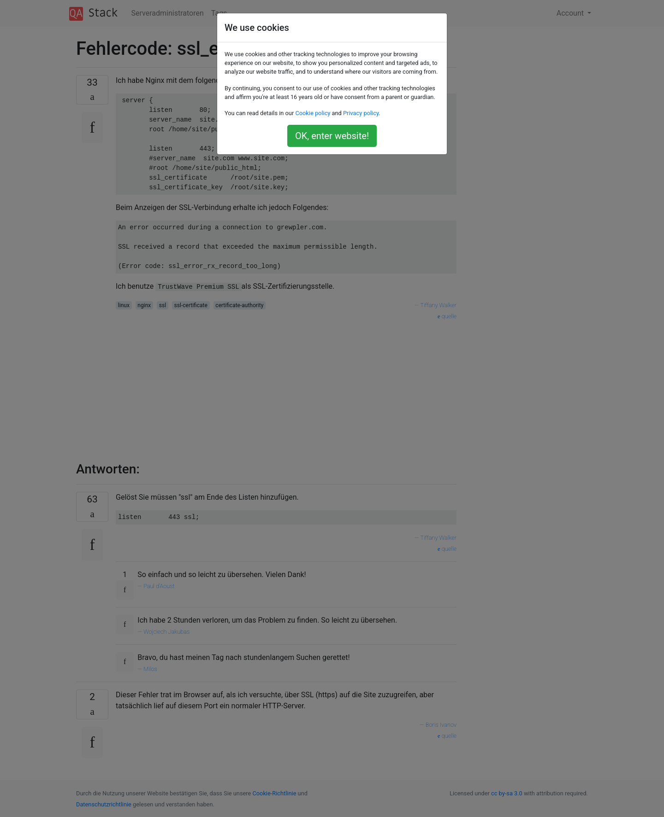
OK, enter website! (332, 135)
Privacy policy (361, 113)
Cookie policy (312, 113)
